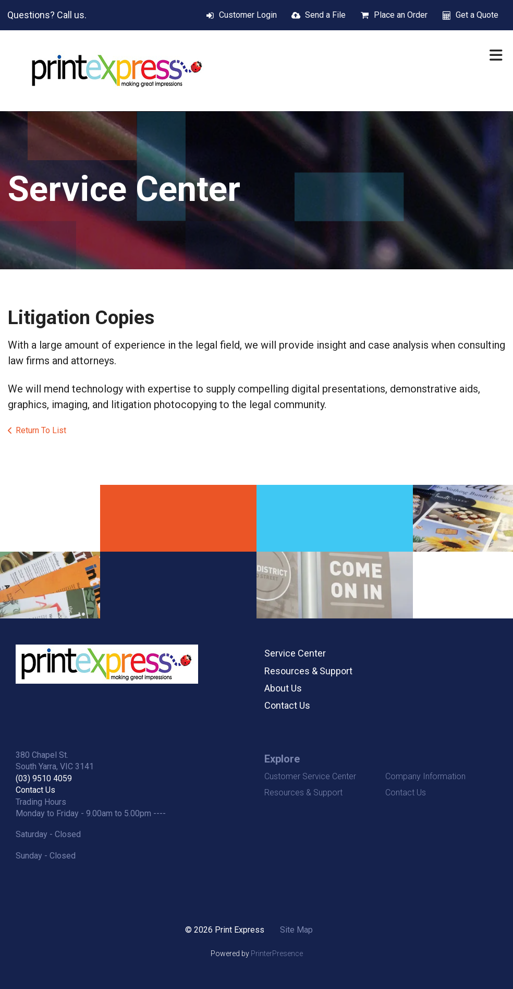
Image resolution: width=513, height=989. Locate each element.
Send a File (325, 15)
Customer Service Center (310, 776)
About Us (283, 688)
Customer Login (248, 15)
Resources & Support (308, 670)
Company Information (425, 776)
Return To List (41, 430)
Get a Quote (477, 15)
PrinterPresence (277, 953)
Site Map (296, 930)
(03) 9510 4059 (44, 778)
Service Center (295, 653)
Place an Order (401, 15)
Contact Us (287, 705)
